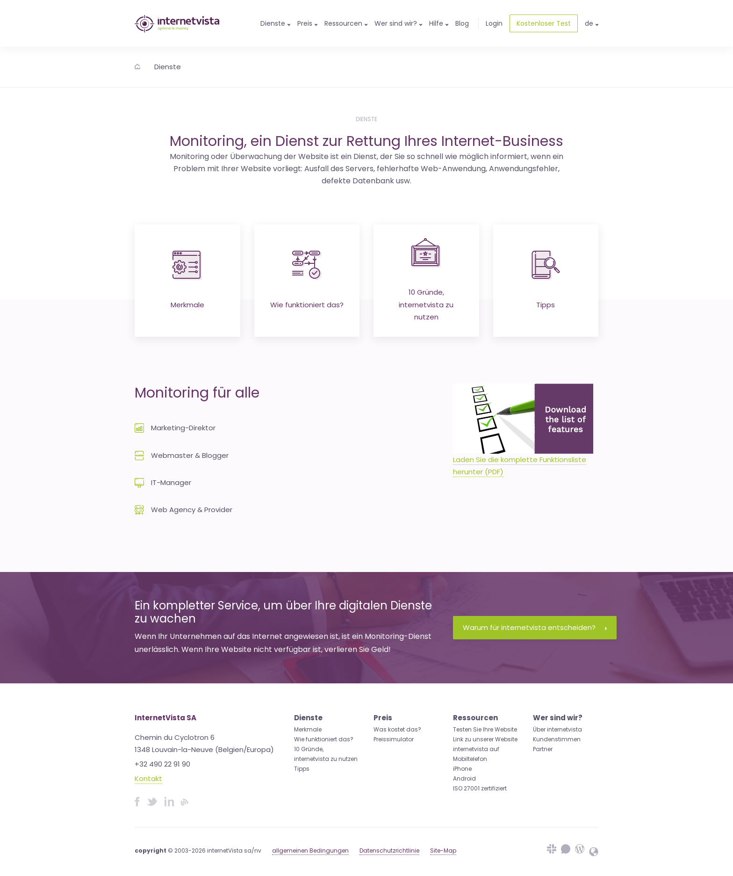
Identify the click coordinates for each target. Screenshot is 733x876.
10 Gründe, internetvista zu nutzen (426, 280)
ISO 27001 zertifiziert (480, 788)
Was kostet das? (397, 729)
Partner (543, 749)
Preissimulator (394, 739)
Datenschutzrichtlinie (389, 850)
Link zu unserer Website (485, 739)
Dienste (167, 67)
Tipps (546, 280)
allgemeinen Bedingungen (310, 850)
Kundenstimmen (557, 739)
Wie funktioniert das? (307, 280)
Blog (462, 23)
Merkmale (187, 280)
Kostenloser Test (544, 23)
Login (494, 23)
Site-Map (443, 850)
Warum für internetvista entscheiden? (535, 627)
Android (464, 778)
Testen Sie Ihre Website (485, 729)
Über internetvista (557, 729)
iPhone (462, 769)
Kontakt (148, 778)
